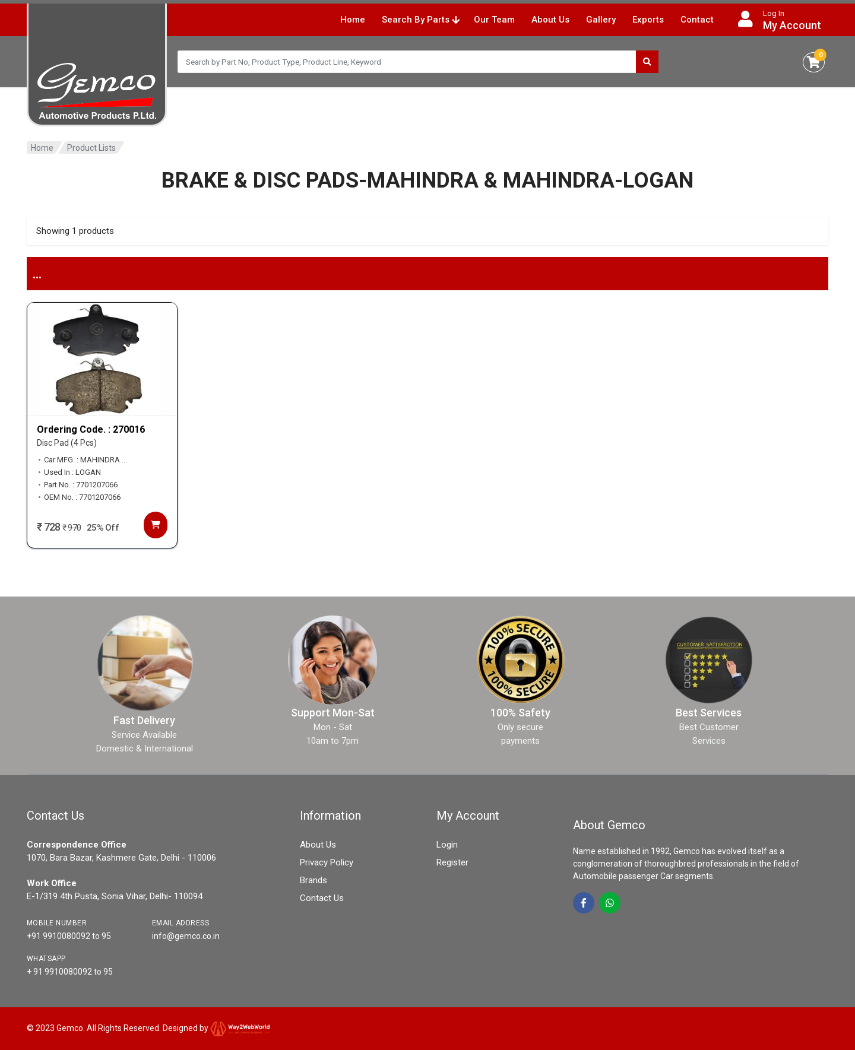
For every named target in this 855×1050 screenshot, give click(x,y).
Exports (648, 19)
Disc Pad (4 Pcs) (67, 443)
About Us (550, 19)
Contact (697, 19)
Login (447, 844)
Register (452, 862)
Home (352, 19)
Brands (313, 880)
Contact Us (322, 898)
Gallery (601, 19)
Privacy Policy (326, 862)
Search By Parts (421, 19)
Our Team (494, 19)
